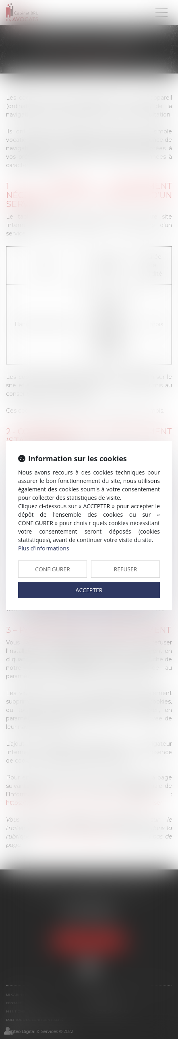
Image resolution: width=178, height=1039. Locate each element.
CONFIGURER (52, 569)
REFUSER (125, 569)
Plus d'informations (43, 548)
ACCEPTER (89, 590)
